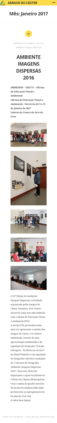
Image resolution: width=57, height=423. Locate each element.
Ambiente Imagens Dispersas (28, 47)
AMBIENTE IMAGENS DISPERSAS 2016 (28, 67)
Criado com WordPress (12, 416)
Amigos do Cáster (22, 2)
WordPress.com (47, 416)
